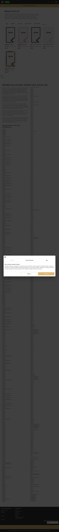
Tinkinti (29, 273)
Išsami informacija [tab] (29, 260)
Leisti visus (46, 273)
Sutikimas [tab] (12, 260)
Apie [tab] (47, 260)
